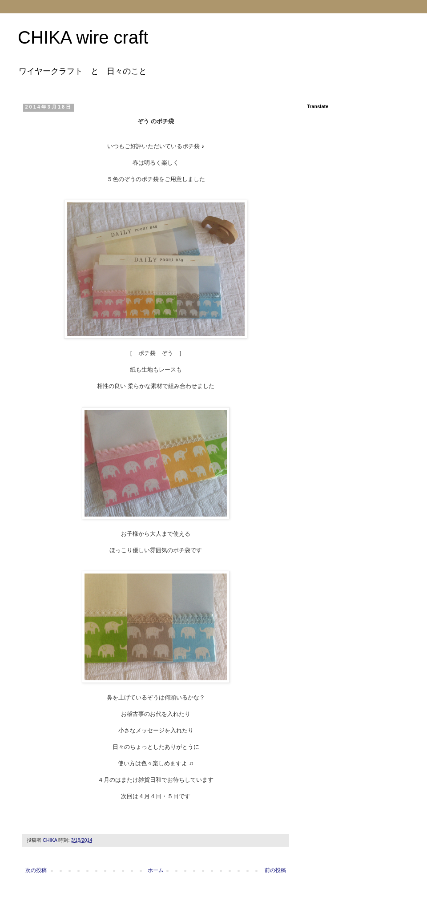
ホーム (156, 870)
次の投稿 (36, 870)
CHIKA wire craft (83, 37)
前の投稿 (275, 870)
